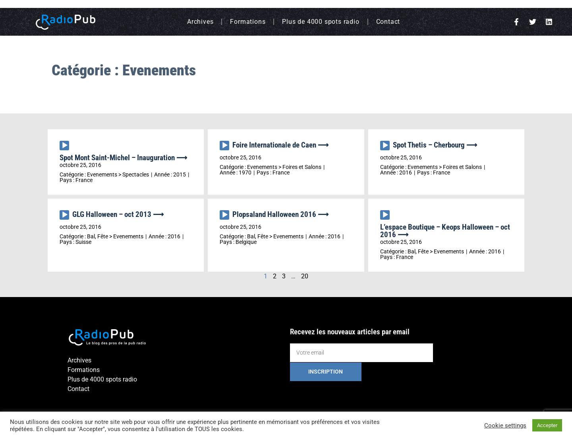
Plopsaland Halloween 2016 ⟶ (280, 214)
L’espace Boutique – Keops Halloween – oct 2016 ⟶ (445, 230)
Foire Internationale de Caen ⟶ (280, 145)
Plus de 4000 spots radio (320, 21)
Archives (200, 21)
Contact (388, 21)
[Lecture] (64, 145)
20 (304, 276)
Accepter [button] (547, 425)
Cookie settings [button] (505, 425)
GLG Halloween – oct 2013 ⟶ (118, 214)
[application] (66, 147)
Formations (247, 21)
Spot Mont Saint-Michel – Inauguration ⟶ (123, 157)
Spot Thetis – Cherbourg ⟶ (435, 145)
